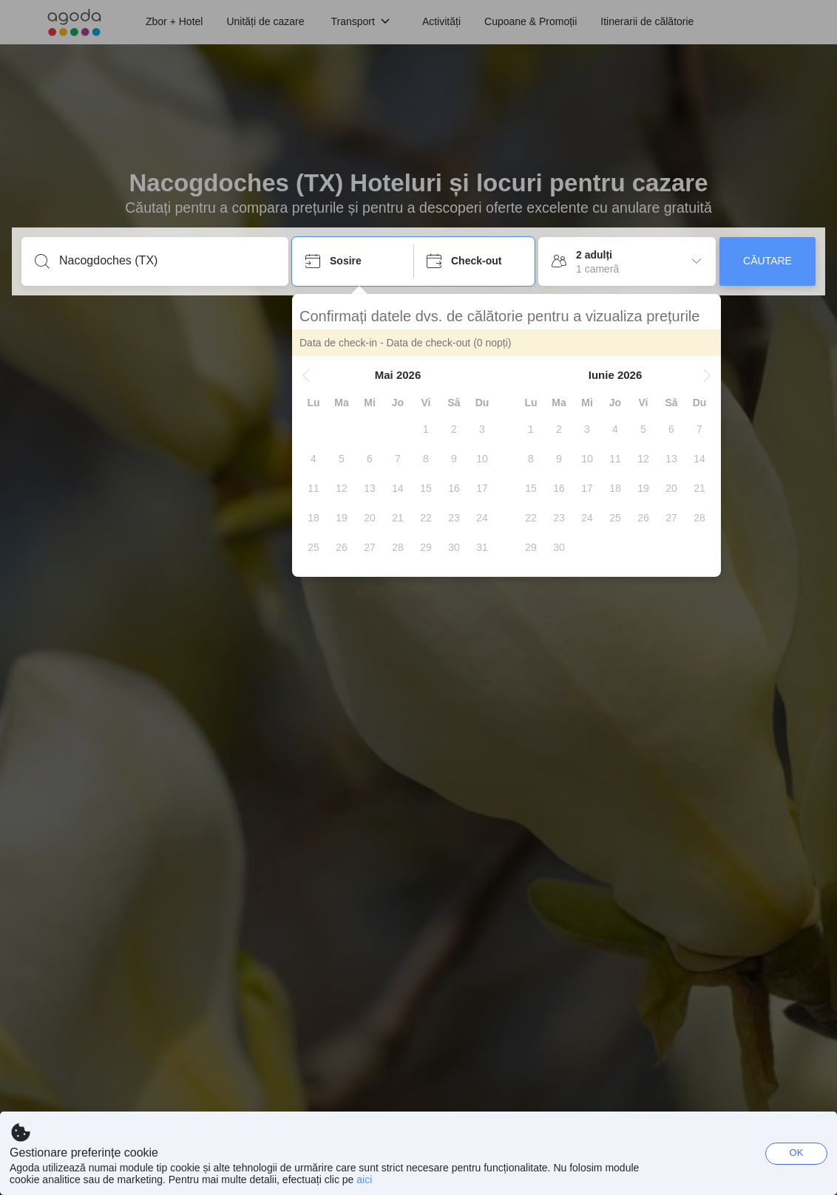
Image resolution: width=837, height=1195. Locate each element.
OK (797, 1152)
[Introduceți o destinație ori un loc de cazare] (166, 260)
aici (364, 1179)
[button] (306, 375)
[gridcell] (426, 429)
